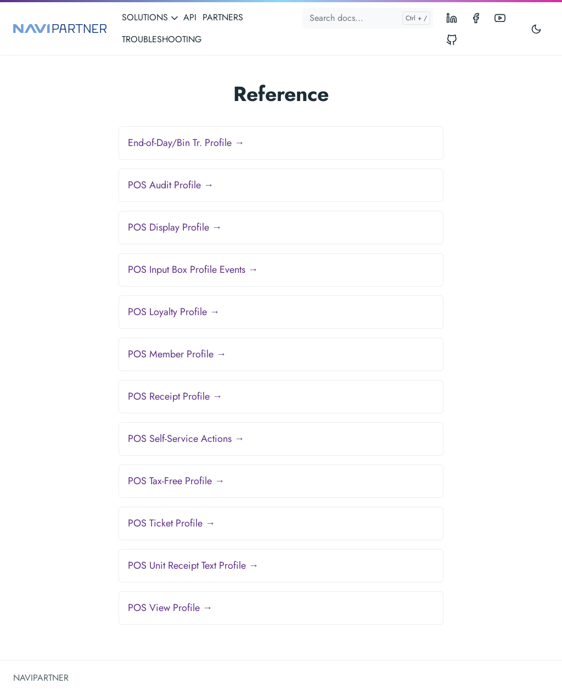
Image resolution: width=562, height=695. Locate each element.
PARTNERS (223, 17)
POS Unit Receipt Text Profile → (193, 565)
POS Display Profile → (175, 227)
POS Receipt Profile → (175, 396)
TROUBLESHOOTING (161, 39)
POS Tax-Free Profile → (176, 481)
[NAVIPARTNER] (59, 29)
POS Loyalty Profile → (174, 312)
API (189, 17)
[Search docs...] (367, 18)
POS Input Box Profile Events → (193, 269)
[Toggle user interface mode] (536, 29)
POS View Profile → (170, 608)
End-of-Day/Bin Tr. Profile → (186, 143)
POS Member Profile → (177, 354)
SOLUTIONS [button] (150, 17)
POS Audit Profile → (170, 185)
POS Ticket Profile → (171, 523)
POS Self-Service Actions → (186, 438)
